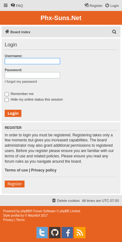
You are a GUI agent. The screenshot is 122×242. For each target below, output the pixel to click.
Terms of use (16, 170)
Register (15, 184)
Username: (14, 56)
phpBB (25, 211)
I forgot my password (21, 81)
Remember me (19, 94)
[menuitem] (16, 5)
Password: (13, 70)
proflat (15, 215)
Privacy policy (44, 170)
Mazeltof (34, 215)
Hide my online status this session (34, 99)
